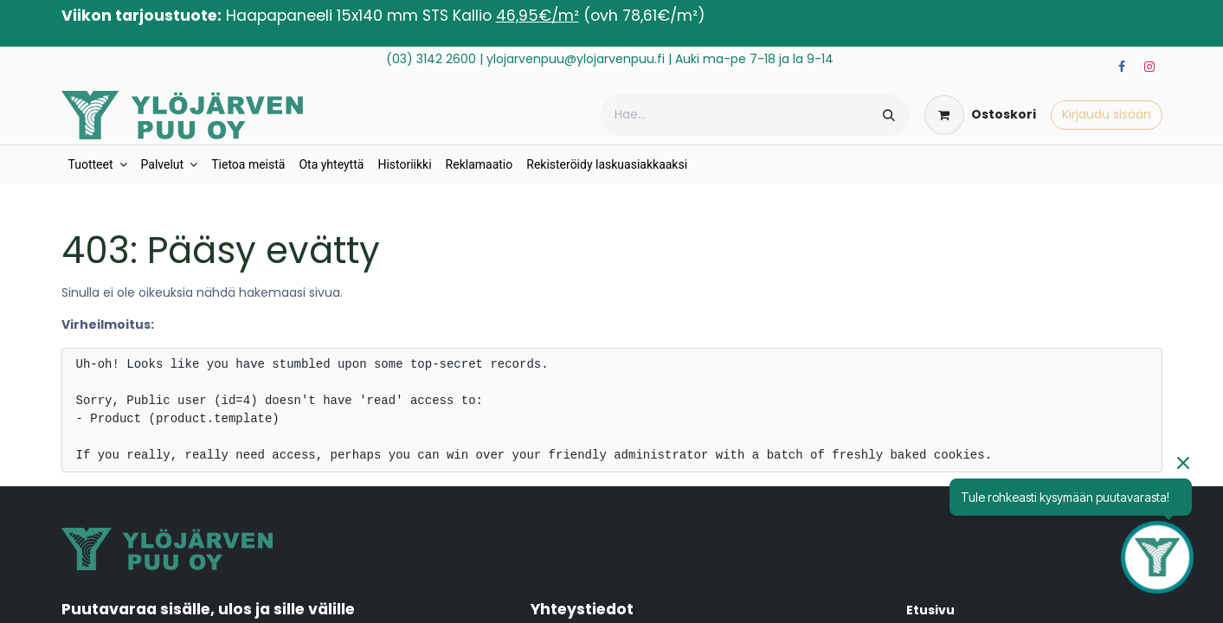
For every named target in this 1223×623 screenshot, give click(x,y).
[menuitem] (97, 165)
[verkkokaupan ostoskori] (980, 115)
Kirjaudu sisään (1106, 114)
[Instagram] (1149, 67)
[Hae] (889, 115)
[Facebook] (1122, 67)
